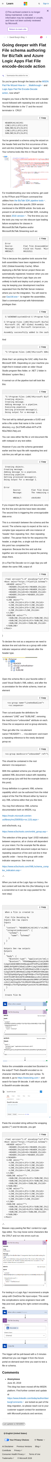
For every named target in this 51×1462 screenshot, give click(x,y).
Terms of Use (34, 1454)
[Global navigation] (2, 3)
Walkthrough (35, 85)
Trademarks (7, 1458)
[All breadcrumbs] (4, 37)
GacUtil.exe (12, 297)
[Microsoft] (25, 3)
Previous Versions (24, 1446)
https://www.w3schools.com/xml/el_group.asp (24, 831)
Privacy (17, 1450)
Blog (37, 1446)
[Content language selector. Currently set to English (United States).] (15, 1433)
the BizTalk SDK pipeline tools (28, 200)
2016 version (18, 216)
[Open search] (39, 3)
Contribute (6, 1450)
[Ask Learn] (41, 37)
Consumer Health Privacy (13, 1454)
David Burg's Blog (17, 37)
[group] (25, 248)
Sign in (46, 3)
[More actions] (46, 37)
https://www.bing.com (28, 1078)
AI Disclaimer (7, 1446)
